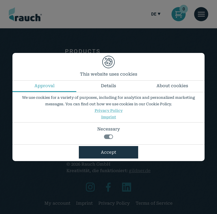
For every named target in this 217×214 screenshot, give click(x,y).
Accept (108, 152)
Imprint (108, 117)
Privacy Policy (109, 110)
